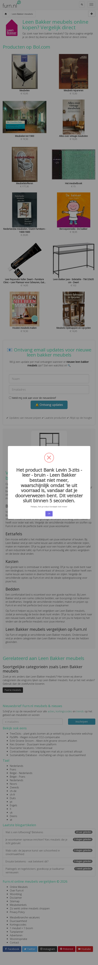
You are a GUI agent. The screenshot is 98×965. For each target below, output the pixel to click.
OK (49, 513)
